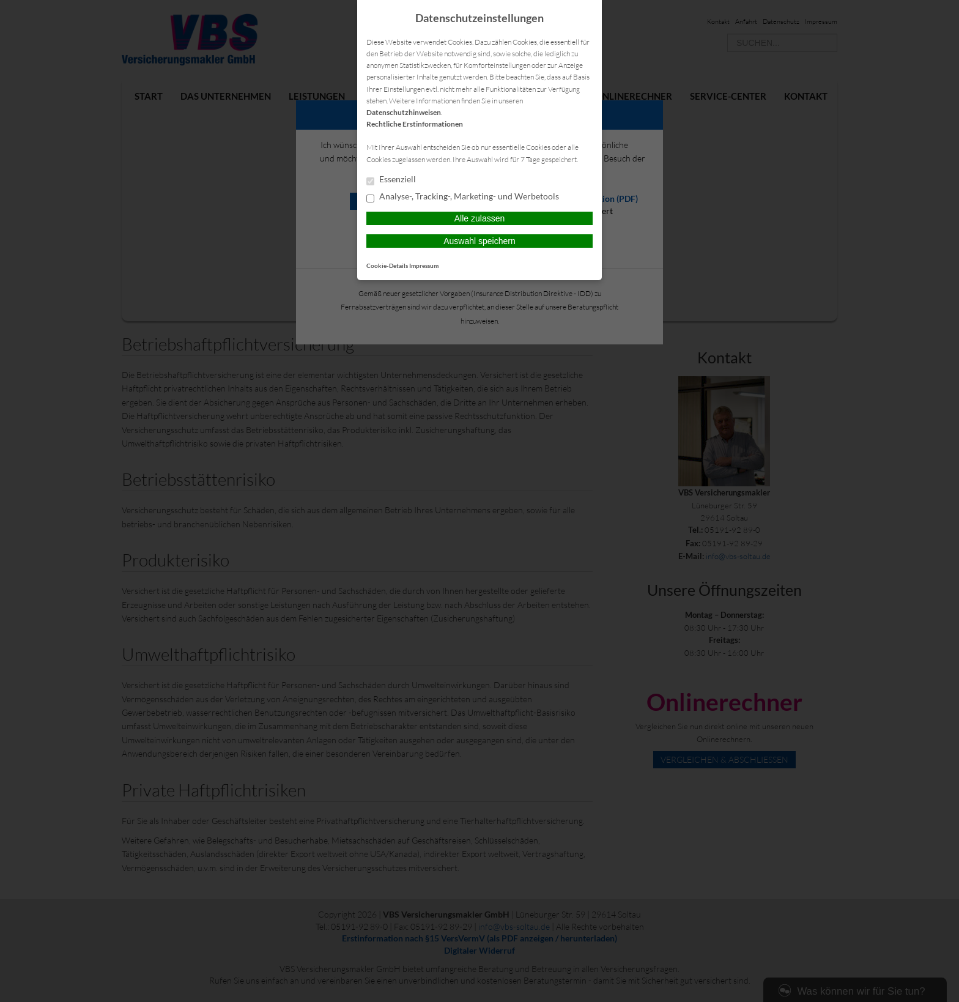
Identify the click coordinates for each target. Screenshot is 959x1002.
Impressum (424, 265)
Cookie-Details (387, 265)
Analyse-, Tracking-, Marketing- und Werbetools (462, 196)
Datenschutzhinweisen (403, 112)
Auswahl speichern (479, 241)
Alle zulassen (479, 218)
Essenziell (391, 179)
